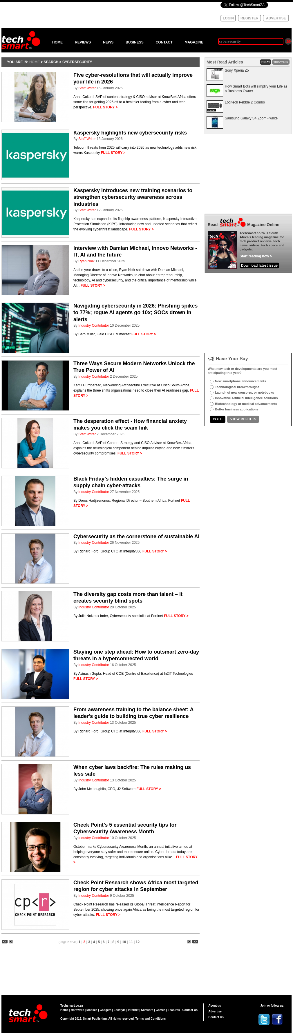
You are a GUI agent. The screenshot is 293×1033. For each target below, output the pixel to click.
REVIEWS (83, 42)
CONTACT (164, 42)
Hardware (77, 1010)
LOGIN (228, 18)
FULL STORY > (105, 107)
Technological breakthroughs (237, 387)
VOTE (218, 419)
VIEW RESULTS (243, 419)
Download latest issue (259, 265)
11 (131, 942)
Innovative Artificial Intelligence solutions (246, 398)
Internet (133, 1010)
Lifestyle (120, 1010)
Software (147, 1010)
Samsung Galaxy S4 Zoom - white (251, 118)
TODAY (265, 62)
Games (160, 1010)
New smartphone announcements (240, 381)
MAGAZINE (194, 42)
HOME (57, 42)
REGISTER (249, 18)
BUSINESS (134, 42)
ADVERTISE (276, 18)
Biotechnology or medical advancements (246, 403)
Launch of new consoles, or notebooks (244, 392)
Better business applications (236, 409)
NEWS (108, 42)
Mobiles (91, 1010)
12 (138, 942)
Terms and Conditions (150, 1018)
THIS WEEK (280, 62)
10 (124, 942)
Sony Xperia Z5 (237, 70)
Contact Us (190, 1010)
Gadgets (105, 1010)
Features (174, 1010)
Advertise (215, 1011)
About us (214, 1005)
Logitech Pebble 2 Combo (245, 102)
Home (64, 1010)
